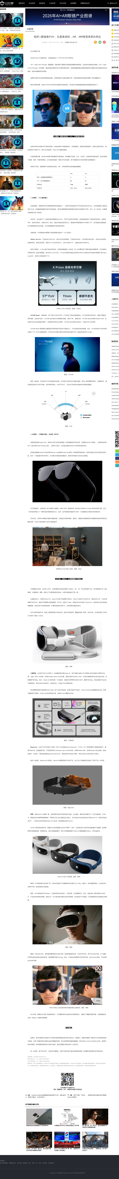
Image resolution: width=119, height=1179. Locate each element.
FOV (76, 42)
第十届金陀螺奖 (4, 1163)
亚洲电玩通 (51, 1163)
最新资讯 (22, 3)
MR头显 (72, 42)
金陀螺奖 (73, 3)
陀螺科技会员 (85, 3)
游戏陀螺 (25, 1163)
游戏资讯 (42, 3)
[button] (64, 23)
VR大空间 (63, 3)
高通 (33, 1163)
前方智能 (19, 1163)
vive (36, 1163)
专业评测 (32, 3)
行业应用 (52, 3)
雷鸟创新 (44, 1163)
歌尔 (29, 1163)
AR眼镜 (67, 42)
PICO (40, 1163)
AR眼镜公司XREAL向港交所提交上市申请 (66, 1125)
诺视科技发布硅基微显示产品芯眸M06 (37, 1125)
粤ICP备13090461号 (79, 1173)
